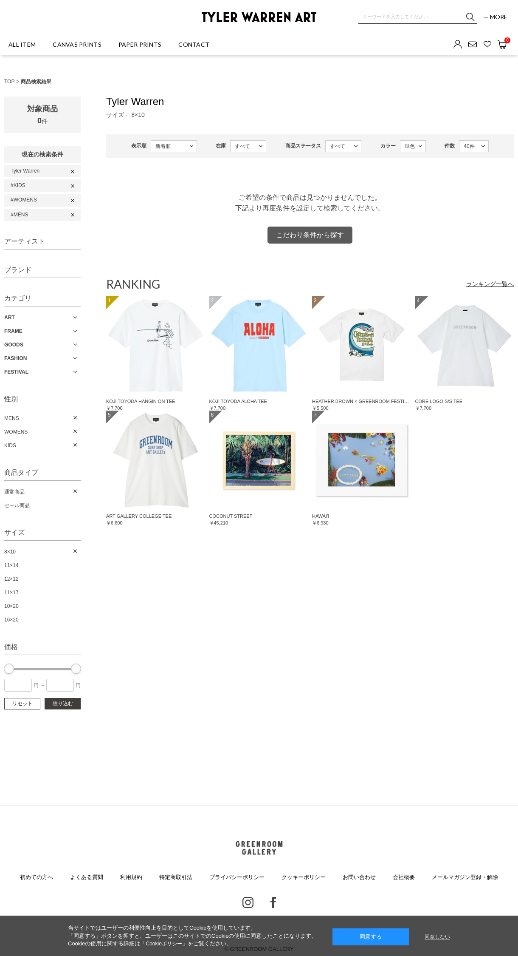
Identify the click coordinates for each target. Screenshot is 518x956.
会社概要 (404, 877)
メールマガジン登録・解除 (465, 877)
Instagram (247, 902)
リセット (22, 703)
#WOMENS (24, 200)
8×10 (10, 552)
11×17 (11, 593)
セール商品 (17, 505)
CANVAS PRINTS (77, 44)
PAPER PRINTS (139, 44)
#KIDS (18, 185)
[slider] (9, 669)
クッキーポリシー (304, 877)
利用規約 (131, 877)
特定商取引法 (175, 877)
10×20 (11, 606)
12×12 (11, 579)
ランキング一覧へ (490, 284)
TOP (9, 82)
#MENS (19, 215)
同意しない (437, 937)
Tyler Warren (25, 171)
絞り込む (63, 703)
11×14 (11, 565)
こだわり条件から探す (310, 234)
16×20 (11, 620)
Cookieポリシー (164, 944)
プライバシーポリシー (237, 877)
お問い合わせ (359, 877)
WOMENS (16, 432)
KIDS (10, 445)
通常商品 (14, 492)
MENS (11, 418)
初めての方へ (36, 877)
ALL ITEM (22, 44)
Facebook (273, 902)
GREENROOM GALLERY (259, 848)
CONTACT (193, 44)
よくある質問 (86, 877)
